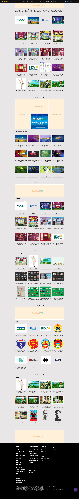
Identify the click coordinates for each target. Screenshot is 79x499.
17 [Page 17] (43, 429)
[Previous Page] (33, 98)
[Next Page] (46, 98)
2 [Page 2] (37, 97)
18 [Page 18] (43, 374)
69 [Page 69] (43, 97)
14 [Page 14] (43, 182)
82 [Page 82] (43, 250)
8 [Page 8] (43, 305)
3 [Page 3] (39, 305)
